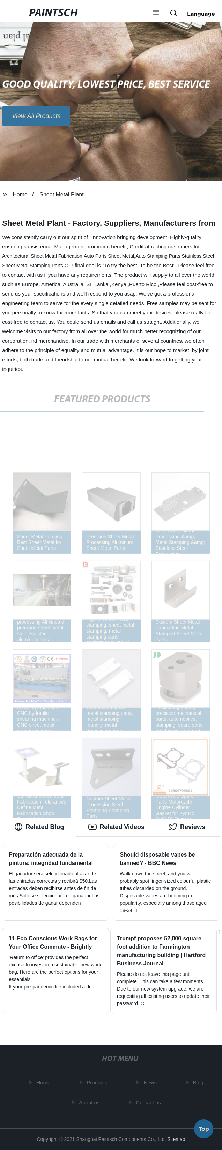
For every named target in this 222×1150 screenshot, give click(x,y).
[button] (156, 13)
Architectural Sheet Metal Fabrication (42, 256)
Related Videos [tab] (116, 827)
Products (98, 1082)
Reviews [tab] (187, 827)
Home (20, 194)
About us (90, 1102)
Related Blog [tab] (39, 827)
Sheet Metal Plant (61, 194)
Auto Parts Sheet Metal (109, 256)
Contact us (149, 1102)
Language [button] (201, 13)
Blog (199, 1082)
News (151, 1082)
